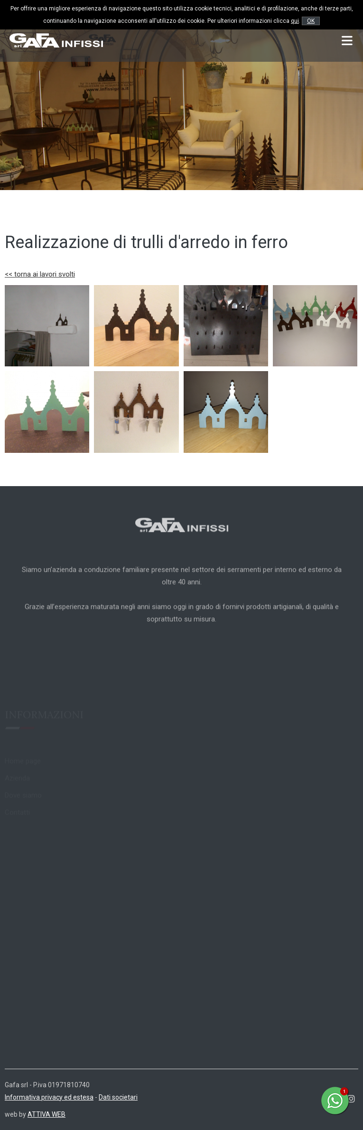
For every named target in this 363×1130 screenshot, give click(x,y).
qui (295, 21)
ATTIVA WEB (46, 1114)
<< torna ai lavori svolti (40, 274)
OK (311, 21)
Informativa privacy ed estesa (49, 1097)
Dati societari (118, 1097)
